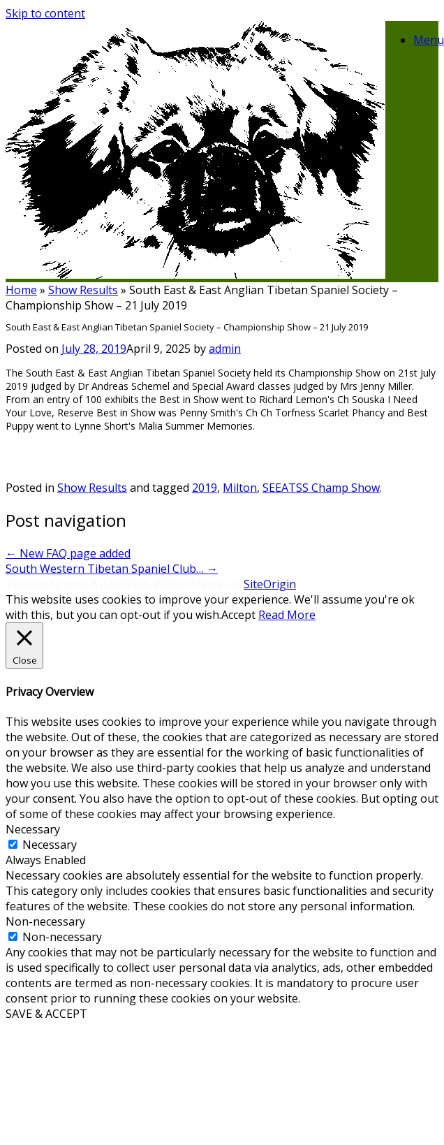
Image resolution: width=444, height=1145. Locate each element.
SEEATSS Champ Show (321, 487)
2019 (204, 487)
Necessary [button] (33, 829)
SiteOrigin (270, 584)
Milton (240, 487)
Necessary (49, 844)
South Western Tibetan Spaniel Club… (112, 568)
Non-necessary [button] (45, 921)
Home (21, 290)
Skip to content (45, 13)
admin (225, 348)
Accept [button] (238, 614)
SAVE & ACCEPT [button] (46, 1013)
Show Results (83, 290)
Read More (287, 614)
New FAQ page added (68, 553)
